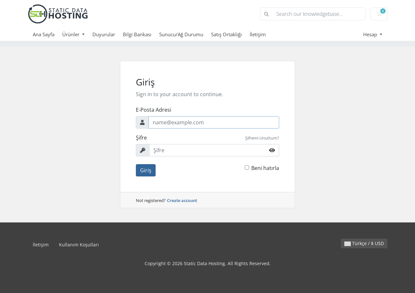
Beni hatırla (265, 168)
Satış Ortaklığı (226, 34)
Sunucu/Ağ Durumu (181, 34)
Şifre (141, 137)
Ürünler (71, 34)
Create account (182, 200)
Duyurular (103, 34)
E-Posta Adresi (153, 109)
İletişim (258, 34)
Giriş (145, 170)
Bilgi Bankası (137, 34)
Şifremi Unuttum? (262, 138)
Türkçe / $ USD (364, 243)
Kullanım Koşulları (79, 245)
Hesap (370, 34)
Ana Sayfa (43, 34)
